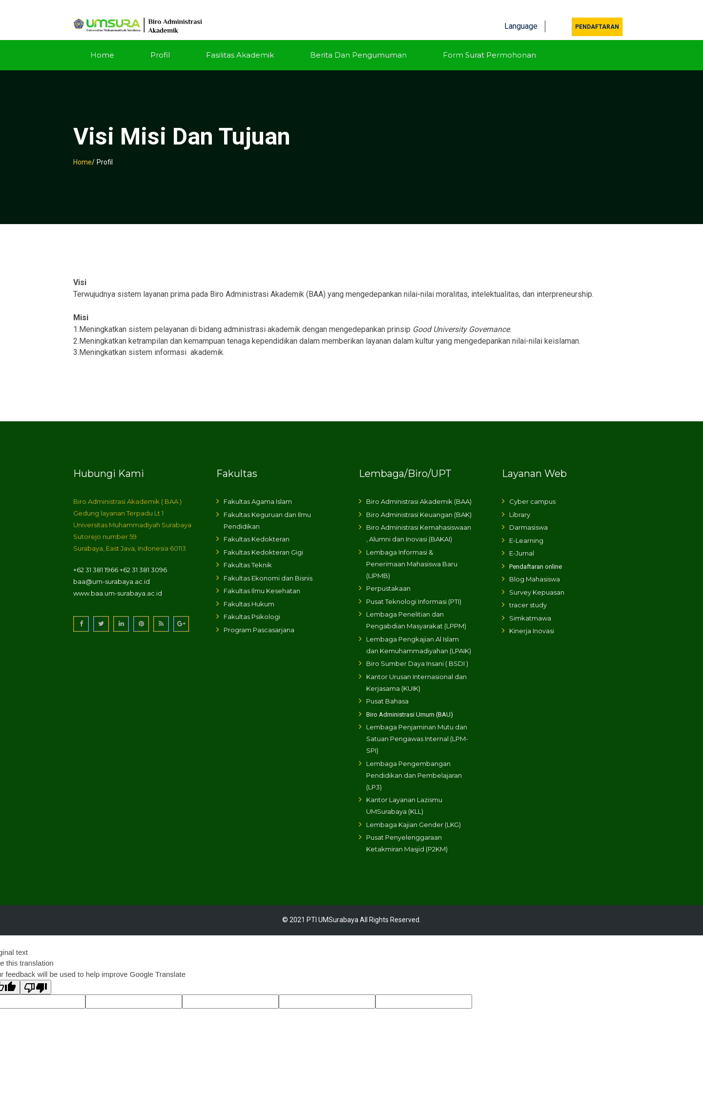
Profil (160, 42)
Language (521, 13)
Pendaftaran (597, 14)
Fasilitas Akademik (240, 42)
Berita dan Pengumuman (358, 42)
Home (102, 42)
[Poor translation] (35, 975)
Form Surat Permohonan (489, 42)
